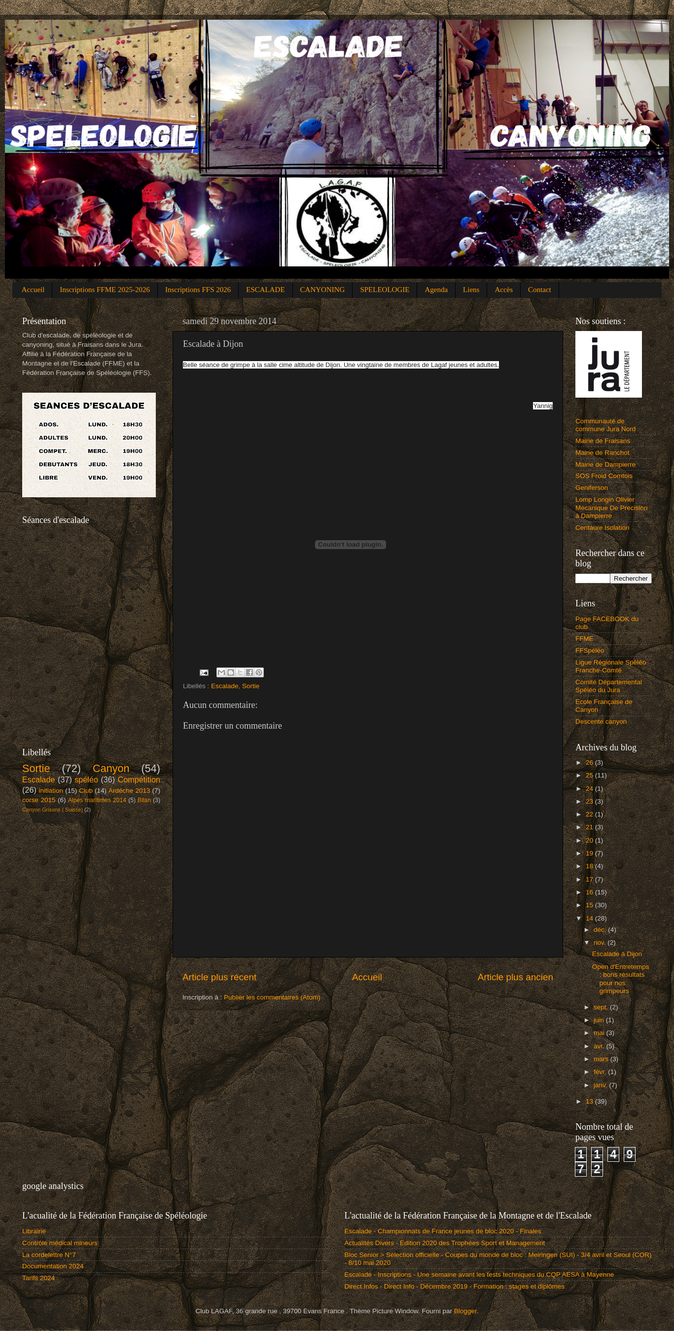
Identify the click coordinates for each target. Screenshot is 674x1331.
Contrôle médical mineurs (60, 1243)
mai (600, 1032)
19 (590, 853)
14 (590, 918)
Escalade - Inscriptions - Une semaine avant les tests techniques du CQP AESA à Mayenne (479, 1274)
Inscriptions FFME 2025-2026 (105, 290)
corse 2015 (39, 800)
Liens (471, 290)
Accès (504, 290)
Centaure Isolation (602, 527)
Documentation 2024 (53, 1266)
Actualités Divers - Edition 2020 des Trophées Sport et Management (445, 1243)
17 (590, 879)
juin (600, 1020)
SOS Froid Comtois (604, 476)
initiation (51, 790)
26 (590, 762)
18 (590, 866)
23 (590, 801)
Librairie (34, 1231)
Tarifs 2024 (38, 1278)
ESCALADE (265, 290)
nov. (600, 942)
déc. (601, 929)
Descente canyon (601, 721)
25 (590, 775)
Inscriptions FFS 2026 (198, 290)
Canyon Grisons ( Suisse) (52, 810)
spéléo (86, 779)
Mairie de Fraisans (602, 440)
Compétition (139, 779)
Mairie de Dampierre (605, 464)
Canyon (111, 768)
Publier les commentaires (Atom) (272, 997)
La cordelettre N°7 (49, 1254)
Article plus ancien (515, 977)
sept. (602, 1007)
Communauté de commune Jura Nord (605, 425)
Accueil (33, 290)
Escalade (225, 686)
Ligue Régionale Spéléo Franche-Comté (610, 666)
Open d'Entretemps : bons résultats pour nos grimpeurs (620, 979)
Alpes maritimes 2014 (97, 800)
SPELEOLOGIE (384, 290)
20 (590, 840)
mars (602, 1059)
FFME (584, 638)
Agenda (436, 290)
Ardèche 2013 (129, 790)
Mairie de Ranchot (602, 452)
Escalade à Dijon (617, 954)
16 (590, 892)
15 (590, 905)
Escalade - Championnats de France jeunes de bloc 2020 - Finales (443, 1231)
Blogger (465, 1311)
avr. (600, 1046)
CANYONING (322, 290)
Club (86, 790)
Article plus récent (219, 977)
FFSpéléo (589, 650)
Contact (539, 290)
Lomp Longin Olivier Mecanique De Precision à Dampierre (611, 507)
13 (590, 1101)
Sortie (250, 686)
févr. (601, 1071)
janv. (601, 1085)
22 (590, 814)
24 (590, 788)
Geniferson (591, 487)
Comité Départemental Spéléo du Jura (608, 686)
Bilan (144, 800)
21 (590, 827)
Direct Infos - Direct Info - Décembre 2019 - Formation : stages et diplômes (455, 1286)
